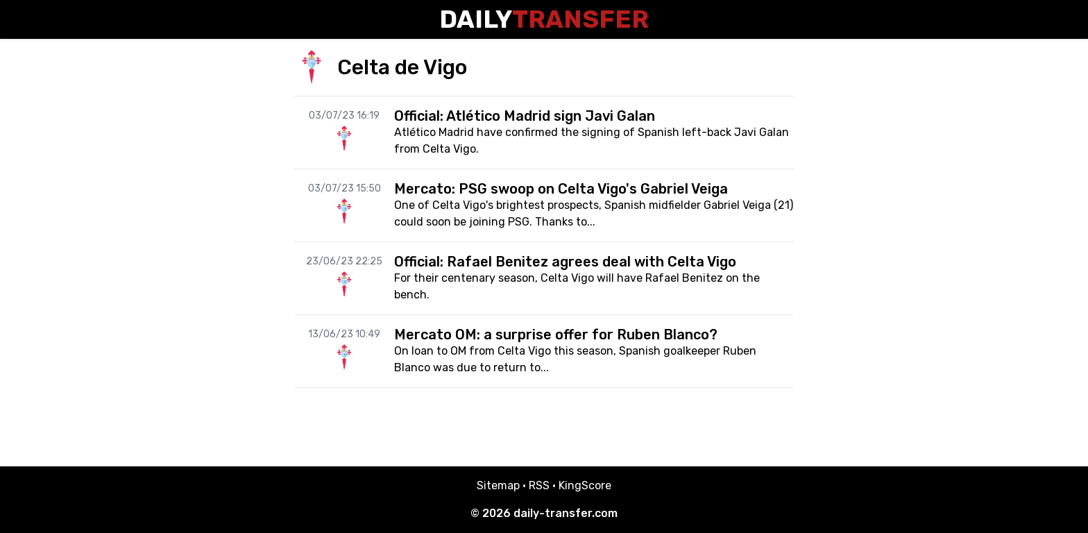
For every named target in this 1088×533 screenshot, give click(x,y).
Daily (544, 19)
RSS (539, 485)
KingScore (585, 485)
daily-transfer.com (565, 513)
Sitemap (498, 485)
